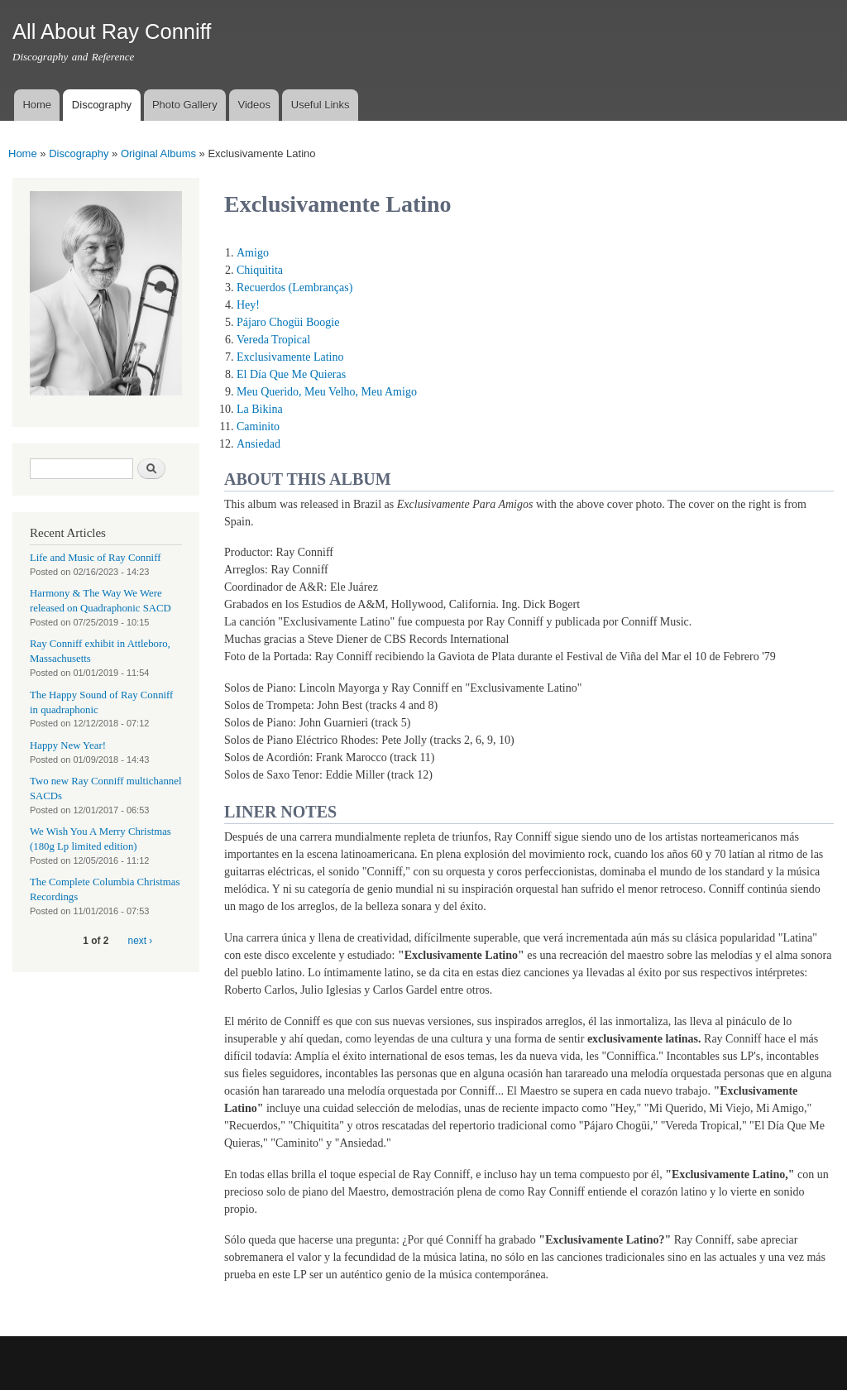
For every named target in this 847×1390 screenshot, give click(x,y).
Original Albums (158, 153)
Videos (253, 104)
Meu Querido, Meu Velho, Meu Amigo (327, 392)
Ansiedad (258, 444)
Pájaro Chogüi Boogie (288, 322)
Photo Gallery (185, 104)
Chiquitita (260, 270)
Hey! (248, 305)
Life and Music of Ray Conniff (95, 557)
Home (36, 104)
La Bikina (260, 409)
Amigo (253, 253)
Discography (102, 104)
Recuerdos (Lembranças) (294, 287)
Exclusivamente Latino (290, 357)
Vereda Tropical (273, 339)
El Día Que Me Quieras (291, 374)
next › (140, 941)
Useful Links (320, 104)
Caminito (258, 426)
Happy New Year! (68, 745)
